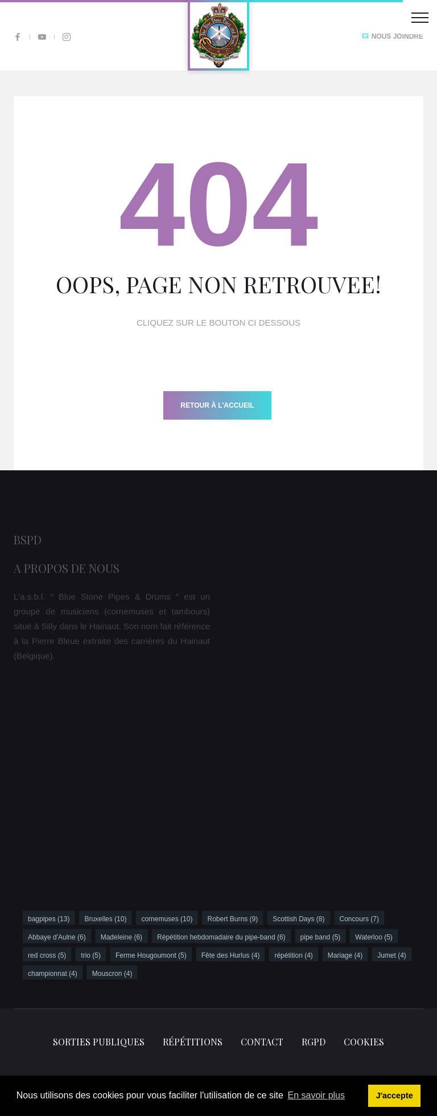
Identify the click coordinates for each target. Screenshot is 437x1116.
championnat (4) (52, 974)
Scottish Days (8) (298, 919)
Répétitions (192, 1042)
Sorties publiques (99, 1042)
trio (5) (91, 955)
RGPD (313, 1042)
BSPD (28, 542)
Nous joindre (392, 36)
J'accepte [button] (394, 1095)
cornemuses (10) (166, 919)
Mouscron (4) (112, 974)
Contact (262, 1042)
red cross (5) (47, 955)
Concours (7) (359, 919)
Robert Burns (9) (232, 919)
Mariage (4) (345, 955)
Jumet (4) (391, 955)
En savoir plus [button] (316, 1095)
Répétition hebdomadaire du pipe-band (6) (221, 937)
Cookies (364, 1042)
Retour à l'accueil (217, 405)
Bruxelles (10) (105, 919)
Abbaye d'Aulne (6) (57, 937)
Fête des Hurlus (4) (230, 955)
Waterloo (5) (374, 937)
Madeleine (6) (121, 937)
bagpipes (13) (48, 919)
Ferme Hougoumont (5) (151, 955)
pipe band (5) (320, 937)
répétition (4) (293, 955)
